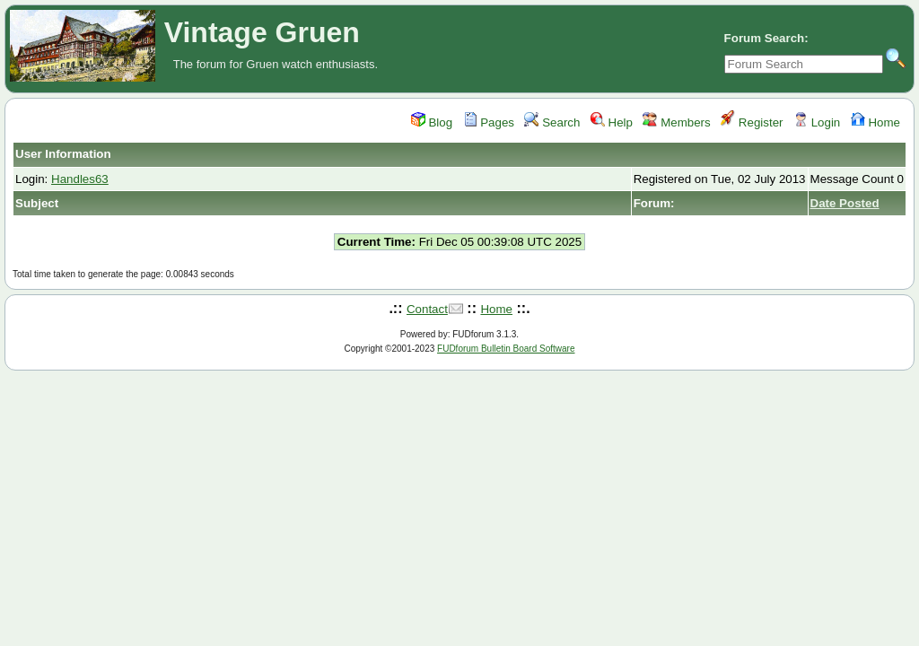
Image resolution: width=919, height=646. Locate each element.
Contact (427, 309)
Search (552, 122)
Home (875, 122)
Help (612, 122)
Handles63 (80, 179)
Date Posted (845, 203)
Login (816, 122)
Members (676, 122)
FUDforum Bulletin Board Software (505, 349)
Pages (489, 122)
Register (752, 122)
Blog (431, 122)
